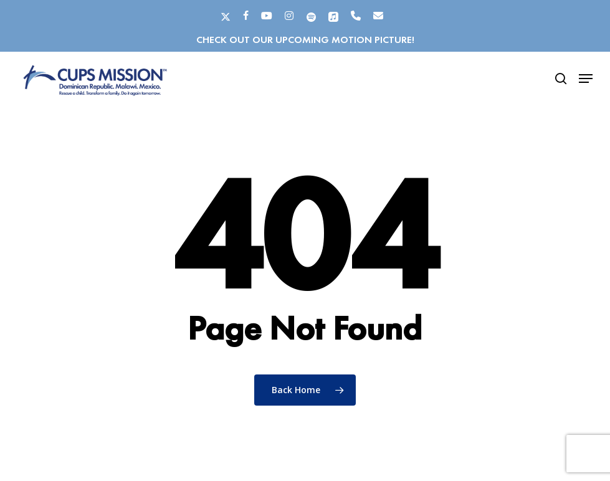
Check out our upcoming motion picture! (305, 39)
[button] (586, 78)
